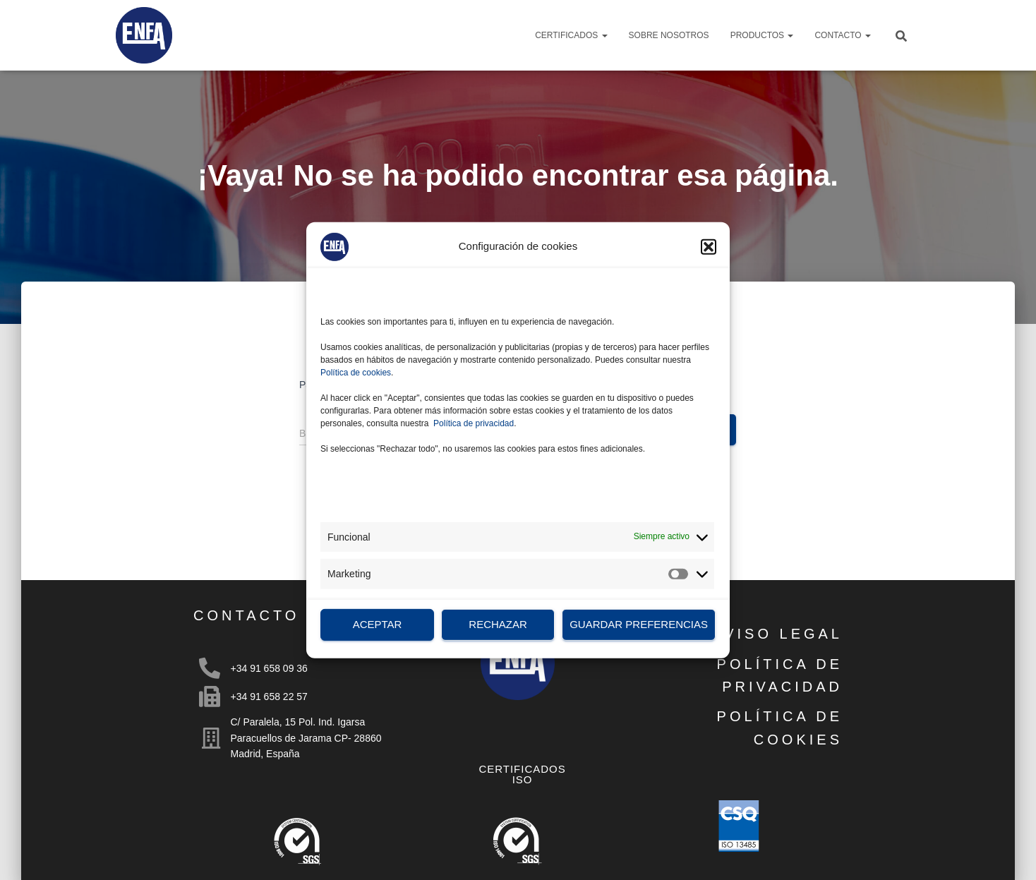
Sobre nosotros (669, 35)
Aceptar (377, 624)
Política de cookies (355, 372)
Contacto (842, 35)
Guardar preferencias (639, 624)
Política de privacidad (473, 423)
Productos (762, 35)
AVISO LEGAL (777, 633)
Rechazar (498, 624)
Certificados (571, 35)
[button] (708, 246)
